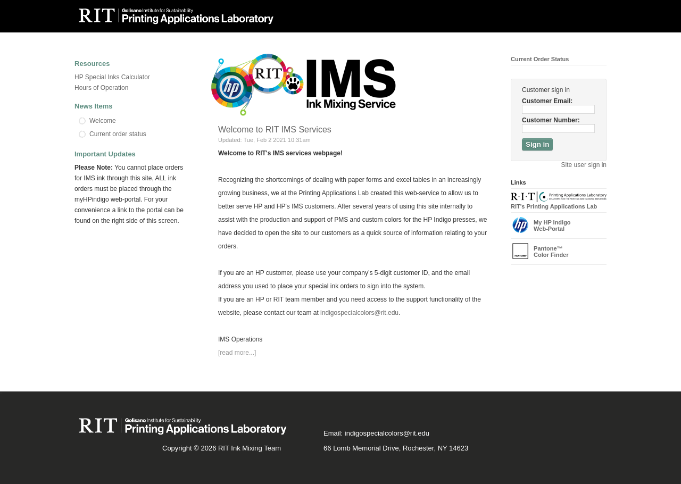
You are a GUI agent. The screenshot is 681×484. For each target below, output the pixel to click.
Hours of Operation (101, 87)
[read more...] (237, 352)
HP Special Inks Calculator (112, 77)
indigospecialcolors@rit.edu (359, 312)
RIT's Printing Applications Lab (559, 203)
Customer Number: (551, 120)
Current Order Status (540, 59)
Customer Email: (547, 101)
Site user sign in (584, 165)
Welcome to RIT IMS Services (274, 129)
